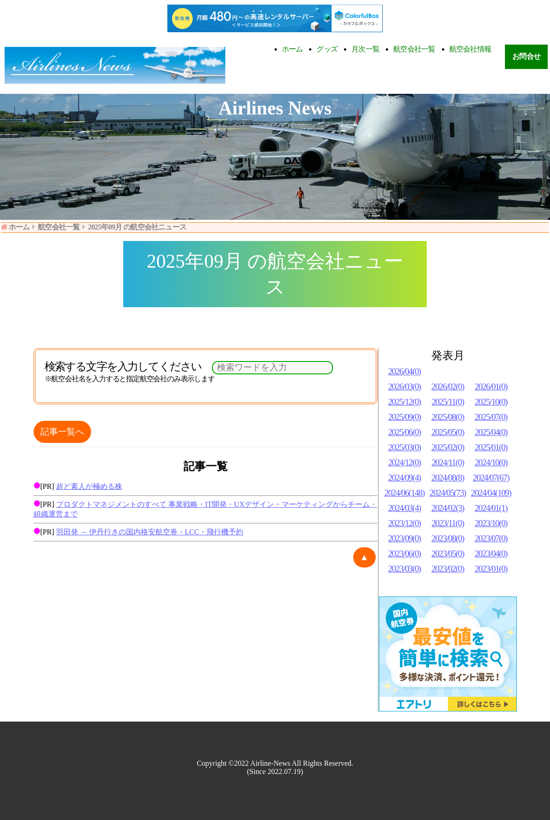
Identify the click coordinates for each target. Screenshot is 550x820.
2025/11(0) (447, 402)
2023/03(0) (404, 568)
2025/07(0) (491, 417)
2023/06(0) (404, 553)
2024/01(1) (491, 508)
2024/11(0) (447, 462)
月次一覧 (365, 49)
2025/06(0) (404, 432)
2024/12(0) (404, 462)
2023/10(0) (491, 523)
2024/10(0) (491, 462)
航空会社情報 (470, 49)
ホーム (292, 49)
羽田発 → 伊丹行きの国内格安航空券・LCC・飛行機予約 (149, 532)
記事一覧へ (62, 431)
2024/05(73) (448, 493)
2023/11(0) (447, 523)
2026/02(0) (447, 386)
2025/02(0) (447, 447)
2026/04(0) (404, 371)
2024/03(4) (404, 508)
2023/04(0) (491, 553)
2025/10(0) (491, 402)
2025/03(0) (404, 447)
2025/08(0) (447, 417)
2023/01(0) (491, 568)
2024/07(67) (491, 477)
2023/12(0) (404, 523)
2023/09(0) (404, 538)
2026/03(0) (404, 386)
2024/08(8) (447, 477)
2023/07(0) (491, 538)
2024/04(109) (491, 493)
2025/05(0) (447, 432)
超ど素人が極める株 (89, 486)
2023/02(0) (447, 568)
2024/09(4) (404, 477)
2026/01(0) (491, 386)
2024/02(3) (447, 508)
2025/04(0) (491, 432)
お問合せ (526, 56)
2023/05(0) (447, 553)
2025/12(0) (404, 402)
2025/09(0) (404, 417)
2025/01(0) (491, 447)
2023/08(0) (447, 538)
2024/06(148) (404, 493)
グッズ (327, 49)
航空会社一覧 (414, 49)
